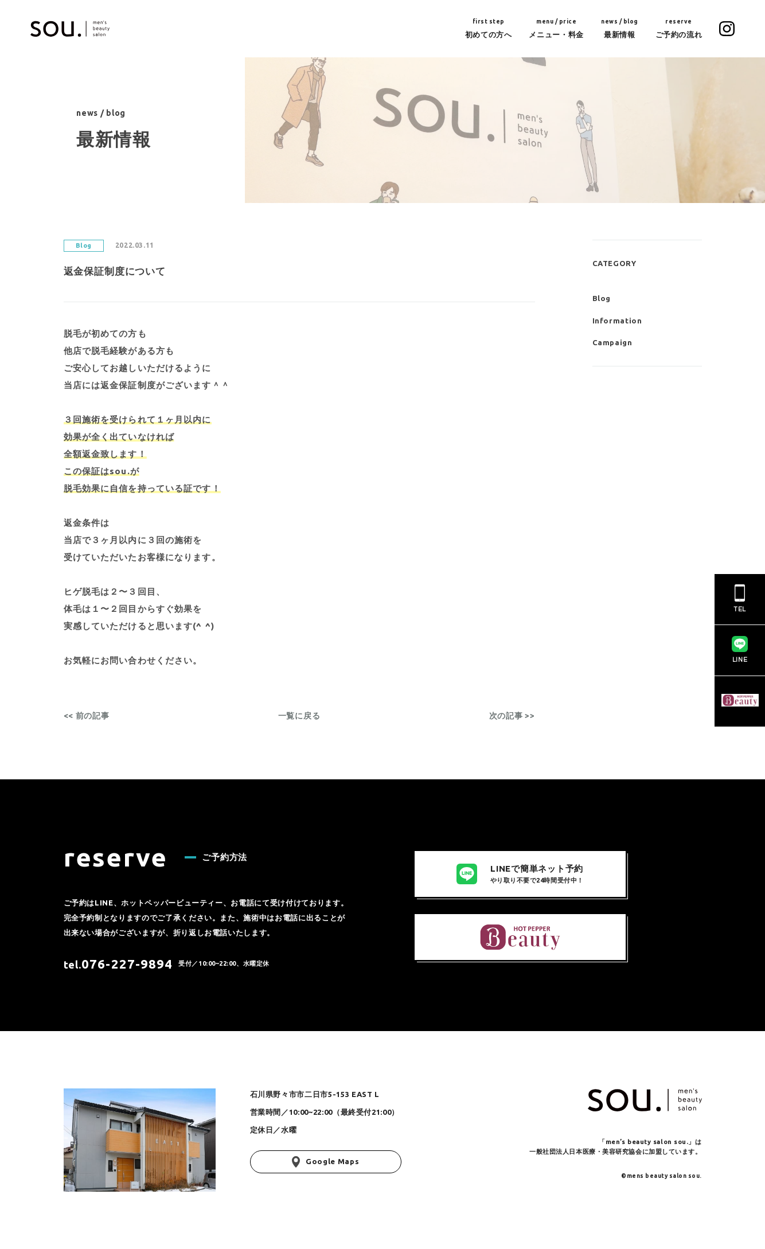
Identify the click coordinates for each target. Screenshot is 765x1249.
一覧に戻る (299, 715)
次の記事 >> (512, 715)
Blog (601, 298)
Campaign (612, 342)
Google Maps (326, 1162)
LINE (740, 649)
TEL (739, 598)
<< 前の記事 (87, 715)
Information (617, 321)
